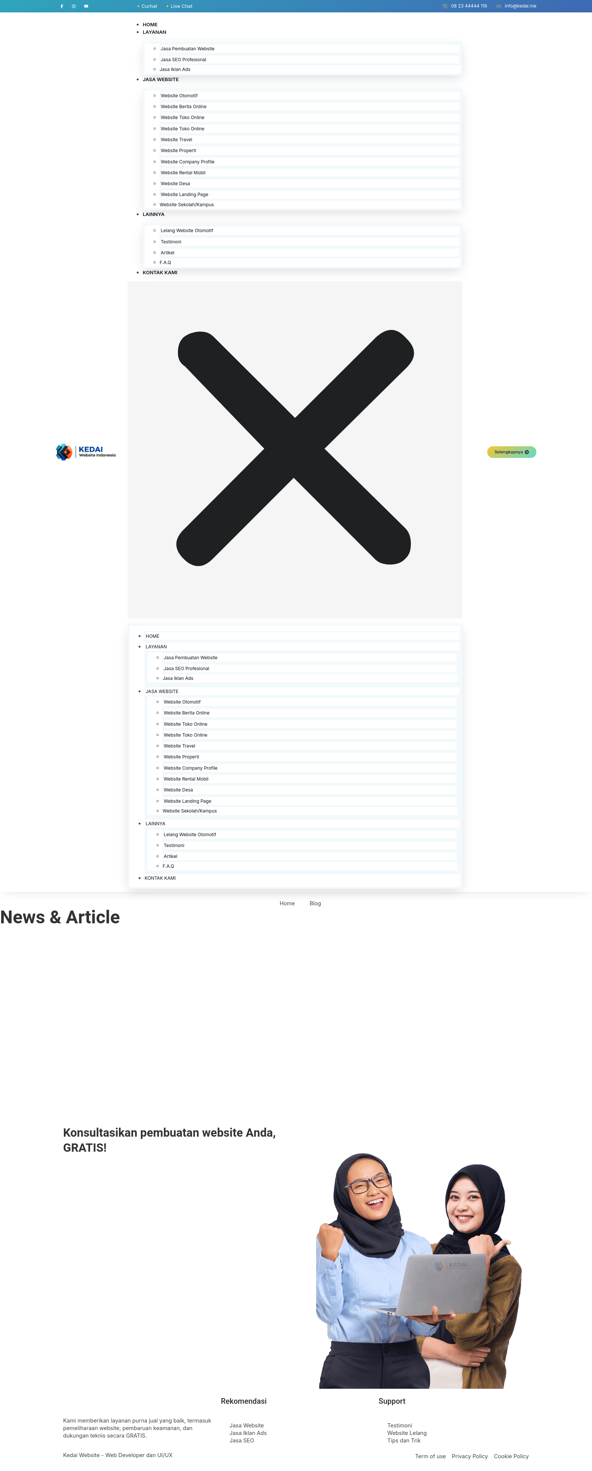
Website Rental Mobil (183, 174)
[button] (295, 451)
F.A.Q (165, 264)
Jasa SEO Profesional (183, 60)
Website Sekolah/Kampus (187, 205)
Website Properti (178, 152)
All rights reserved (107, 1461)
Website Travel (176, 140)
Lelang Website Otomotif (187, 232)
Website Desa (175, 185)
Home (150, 26)
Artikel (167, 254)
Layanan (154, 33)
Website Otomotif (179, 97)
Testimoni (171, 243)
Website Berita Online (184, 108)
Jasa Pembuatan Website (187, 50)
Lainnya (154, 216)
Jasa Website (161, 80)
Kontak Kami (160, 273)
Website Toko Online (182, 119)
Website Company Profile (187, 163)
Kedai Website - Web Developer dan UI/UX (117, 1456)
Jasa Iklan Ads (175, 71)
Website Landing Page (184, 196)
